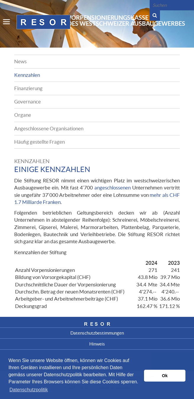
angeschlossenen (112, 187)
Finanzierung (28, 88)
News (20, 61)
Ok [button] (165, 375)
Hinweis (97, 343)
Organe (22, 115)
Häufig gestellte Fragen (39, 142)
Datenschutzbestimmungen (97, 332)
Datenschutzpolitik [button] (28, 389)
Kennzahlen (27, 75)
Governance (27, 101)
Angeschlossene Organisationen (48, 128)
